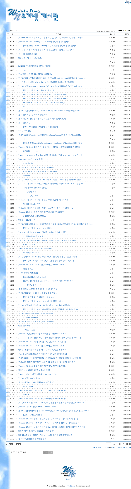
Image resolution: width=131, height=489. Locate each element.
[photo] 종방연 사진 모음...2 (34, 277)
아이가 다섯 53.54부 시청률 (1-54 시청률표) (35, 167)
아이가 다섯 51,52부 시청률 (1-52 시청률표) (35, 321)
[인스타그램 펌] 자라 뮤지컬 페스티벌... (39, 90)
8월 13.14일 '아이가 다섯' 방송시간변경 (34, 370)
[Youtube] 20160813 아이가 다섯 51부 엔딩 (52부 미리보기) (42, 366)
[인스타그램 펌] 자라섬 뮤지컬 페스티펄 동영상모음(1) (45, 94)
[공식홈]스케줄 (24, 123)
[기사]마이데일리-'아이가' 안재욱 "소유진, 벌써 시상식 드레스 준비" (46, 50)
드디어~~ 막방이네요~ (27, 220)
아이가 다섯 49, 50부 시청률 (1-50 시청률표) (36, 382)
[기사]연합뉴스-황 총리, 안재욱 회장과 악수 (36, 74)
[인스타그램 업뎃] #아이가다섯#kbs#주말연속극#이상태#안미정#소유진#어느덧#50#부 (53, 411)
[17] (115, 447)
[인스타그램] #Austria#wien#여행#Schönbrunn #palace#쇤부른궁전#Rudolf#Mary (50, 135)
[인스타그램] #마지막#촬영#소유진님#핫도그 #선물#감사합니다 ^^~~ (46, 305)
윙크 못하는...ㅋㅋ (30, 163)
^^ (24, 106)
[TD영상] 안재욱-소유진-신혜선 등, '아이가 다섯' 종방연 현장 (48, 281)
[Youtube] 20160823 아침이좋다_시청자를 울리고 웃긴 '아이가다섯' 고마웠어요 (50, 155)
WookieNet (71, 486)
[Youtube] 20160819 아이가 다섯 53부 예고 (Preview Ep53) (41, 265)
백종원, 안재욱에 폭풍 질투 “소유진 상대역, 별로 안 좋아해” (42, 350)
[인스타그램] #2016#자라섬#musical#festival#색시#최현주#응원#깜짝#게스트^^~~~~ (52, 86)
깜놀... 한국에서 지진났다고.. (30, 58)
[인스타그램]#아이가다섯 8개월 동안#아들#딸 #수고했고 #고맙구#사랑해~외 (49, 358)
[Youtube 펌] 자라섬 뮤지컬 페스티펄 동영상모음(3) (44, 102)
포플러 (112, 46)
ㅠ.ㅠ (25, 70)
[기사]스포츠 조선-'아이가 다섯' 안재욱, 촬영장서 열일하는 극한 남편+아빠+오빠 (51, 402)
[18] (118, 447)
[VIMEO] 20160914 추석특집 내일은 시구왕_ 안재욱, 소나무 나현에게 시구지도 (50, 37)
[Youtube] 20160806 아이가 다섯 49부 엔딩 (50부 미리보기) (42, 398)
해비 (112, 58)
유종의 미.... (28, 175)
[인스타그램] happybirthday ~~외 (31, 378)
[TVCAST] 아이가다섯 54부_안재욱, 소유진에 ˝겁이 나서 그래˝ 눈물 (46, 208)
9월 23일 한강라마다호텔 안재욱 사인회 (34, 66)
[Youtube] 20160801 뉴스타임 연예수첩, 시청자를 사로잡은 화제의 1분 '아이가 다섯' (52, 427)
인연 (112, 439)
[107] (128, 447)
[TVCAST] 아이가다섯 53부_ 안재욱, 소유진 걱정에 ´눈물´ (42, 232)
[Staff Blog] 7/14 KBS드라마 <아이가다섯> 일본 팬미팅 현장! (43, 354)
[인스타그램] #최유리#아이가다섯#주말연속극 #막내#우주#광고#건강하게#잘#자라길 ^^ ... (55, 224)
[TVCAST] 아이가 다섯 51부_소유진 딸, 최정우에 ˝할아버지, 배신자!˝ (46, 362)
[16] (112, 447)
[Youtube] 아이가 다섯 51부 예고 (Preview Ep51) (37, 374)
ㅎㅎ (25, 139)
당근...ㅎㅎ (34, 196)
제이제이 (112, 37)
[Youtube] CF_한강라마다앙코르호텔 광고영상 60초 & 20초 (42, 334)
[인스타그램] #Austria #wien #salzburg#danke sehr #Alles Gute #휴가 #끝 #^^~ (54, 143)
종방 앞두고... (28, 269)
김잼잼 (112, 131)
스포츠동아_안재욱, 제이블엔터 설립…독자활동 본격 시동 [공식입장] (46, 82)
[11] (99, 447)
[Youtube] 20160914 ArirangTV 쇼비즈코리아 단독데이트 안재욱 (44, 42)
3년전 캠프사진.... (25, 325)
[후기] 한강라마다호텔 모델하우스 (32, 439)
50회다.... (27, 394)
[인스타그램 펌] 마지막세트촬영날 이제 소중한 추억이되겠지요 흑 (50, 309)
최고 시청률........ (30, 386)
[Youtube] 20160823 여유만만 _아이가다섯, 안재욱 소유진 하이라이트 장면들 (49, 147)
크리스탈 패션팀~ (30, 317)
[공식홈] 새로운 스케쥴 (27, 54)
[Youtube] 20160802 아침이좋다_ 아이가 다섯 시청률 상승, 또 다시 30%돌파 (48, 423)
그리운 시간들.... (30, 329)
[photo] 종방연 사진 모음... (28, 273)
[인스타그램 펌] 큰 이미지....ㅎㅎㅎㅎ (38, 297)
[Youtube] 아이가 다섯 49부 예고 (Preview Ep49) (37, 407)
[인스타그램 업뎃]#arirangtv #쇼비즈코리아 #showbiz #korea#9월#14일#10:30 (49, 110)
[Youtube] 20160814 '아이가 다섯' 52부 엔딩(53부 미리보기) (42, 342)
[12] (101, 447)
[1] (96, 447)
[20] (123, 447)
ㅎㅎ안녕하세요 (24, 131)
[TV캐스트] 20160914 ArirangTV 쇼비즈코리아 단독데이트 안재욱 (50, 46)
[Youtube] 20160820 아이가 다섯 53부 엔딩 (35, 248)
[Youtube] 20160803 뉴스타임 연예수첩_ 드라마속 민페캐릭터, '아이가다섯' (48, 419)
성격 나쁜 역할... (30, 244)
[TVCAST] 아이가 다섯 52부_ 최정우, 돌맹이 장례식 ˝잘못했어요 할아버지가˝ (50, 338)
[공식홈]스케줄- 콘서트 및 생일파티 (32, 115)
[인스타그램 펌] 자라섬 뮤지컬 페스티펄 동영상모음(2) (45, 98)
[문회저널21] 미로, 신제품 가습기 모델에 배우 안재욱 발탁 (42, 119)
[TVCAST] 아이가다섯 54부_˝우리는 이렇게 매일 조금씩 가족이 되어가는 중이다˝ (51, 183)
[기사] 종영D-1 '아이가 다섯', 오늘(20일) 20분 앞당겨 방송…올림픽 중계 (47, 256)
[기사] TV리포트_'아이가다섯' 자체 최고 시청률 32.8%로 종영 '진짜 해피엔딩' (49, 179)
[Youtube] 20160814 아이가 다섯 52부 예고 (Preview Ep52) (41, 346)
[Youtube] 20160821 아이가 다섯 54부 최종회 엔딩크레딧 (41, 212)
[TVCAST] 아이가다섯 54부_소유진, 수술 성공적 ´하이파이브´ (43, 200)
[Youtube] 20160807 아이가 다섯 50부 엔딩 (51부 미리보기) (42, 390)
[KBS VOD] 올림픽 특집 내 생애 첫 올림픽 (40, 127)
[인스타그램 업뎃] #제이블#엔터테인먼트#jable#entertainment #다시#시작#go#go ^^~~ (52, 78)
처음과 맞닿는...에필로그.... (34, 216)
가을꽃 (112, 50)
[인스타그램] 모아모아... (33, 415)
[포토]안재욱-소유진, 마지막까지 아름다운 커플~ (38, 289)
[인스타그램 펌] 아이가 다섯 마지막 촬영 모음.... (38, 293)
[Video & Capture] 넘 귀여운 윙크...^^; (33, 159)
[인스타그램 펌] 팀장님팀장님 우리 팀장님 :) (36, 313)
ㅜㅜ (25, 62)
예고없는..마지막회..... (32, 252)
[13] (104, 447)
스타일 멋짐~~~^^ (34, 285)
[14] (107, 447)
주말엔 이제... (32, 192)
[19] (121, 447)
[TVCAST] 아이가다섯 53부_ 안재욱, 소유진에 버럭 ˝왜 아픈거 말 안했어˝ (48, 240)
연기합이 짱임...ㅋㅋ (31, 204)
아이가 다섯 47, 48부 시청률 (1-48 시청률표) (36, 431)
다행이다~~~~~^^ (30, 151)
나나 (112, 106)
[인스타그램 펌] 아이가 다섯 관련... (37, 228)
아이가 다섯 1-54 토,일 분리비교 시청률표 (40, 171)
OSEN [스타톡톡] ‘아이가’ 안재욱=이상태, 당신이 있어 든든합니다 (45, 435)
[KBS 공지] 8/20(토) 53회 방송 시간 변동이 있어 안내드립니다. (48, 261)
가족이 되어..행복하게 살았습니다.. (37, 188)
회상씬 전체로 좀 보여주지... (35, 236)
